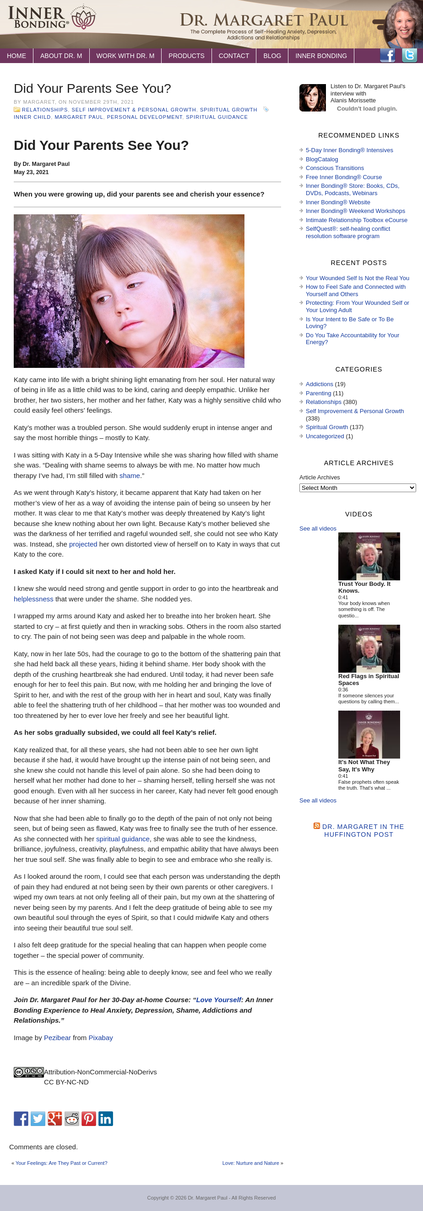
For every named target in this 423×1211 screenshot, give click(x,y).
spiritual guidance (217, 117)
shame (129, 475)
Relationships (45, 109)
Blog (272, 55)
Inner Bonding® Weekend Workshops (355, 210)
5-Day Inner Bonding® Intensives (349, 150)
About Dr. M (61, 55)
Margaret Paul (78, 117)
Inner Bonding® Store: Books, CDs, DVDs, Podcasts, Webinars (353, 189)
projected (83, 544)
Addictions (319, 384)
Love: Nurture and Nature (250, 1163)
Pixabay (100, 1037)
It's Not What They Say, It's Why (364, 766)
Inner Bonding (321, 55)
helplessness (34, 599)
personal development (144, 117)
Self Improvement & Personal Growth (133, 109)
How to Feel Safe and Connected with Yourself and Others (356, 290)
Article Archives (319, 477)
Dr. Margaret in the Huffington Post (363, 830)
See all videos (317, 528)
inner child (32, 117)
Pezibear (57, 1037)
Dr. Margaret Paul (207, 1197)
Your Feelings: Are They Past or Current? (62, 1163)
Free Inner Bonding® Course (344, 177)
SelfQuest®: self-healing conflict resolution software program (348, 232)
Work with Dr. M (126, 55)
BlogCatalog (322, 159)
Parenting (318, 393)
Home (16, 55)
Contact (234, 55)
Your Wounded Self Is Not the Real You (357, 278)
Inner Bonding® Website (338, 202)
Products (186, 55)
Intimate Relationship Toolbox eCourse (356, 220)
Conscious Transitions (335, 168)
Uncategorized (325, 436)
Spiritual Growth (229, 109)
